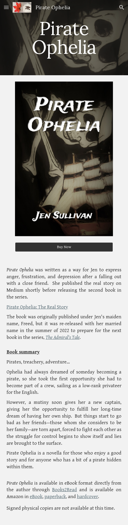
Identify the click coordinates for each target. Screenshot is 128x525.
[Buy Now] (64, 247)
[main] (64, 37)
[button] (6, 7)
